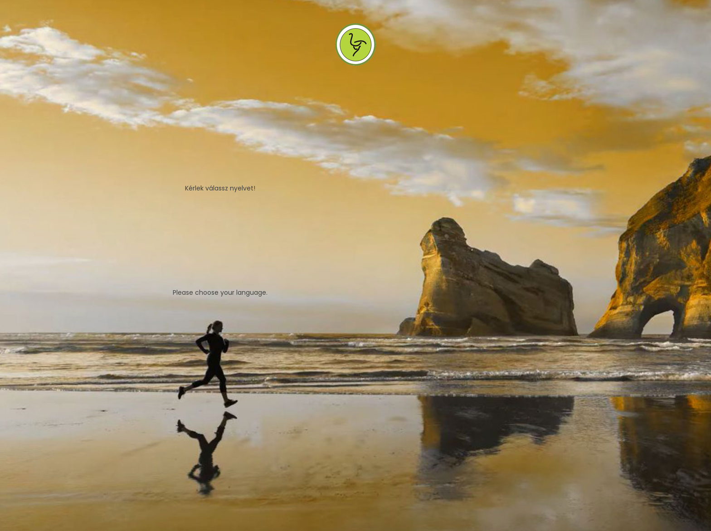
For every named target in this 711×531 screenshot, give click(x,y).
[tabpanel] (355, 265)
